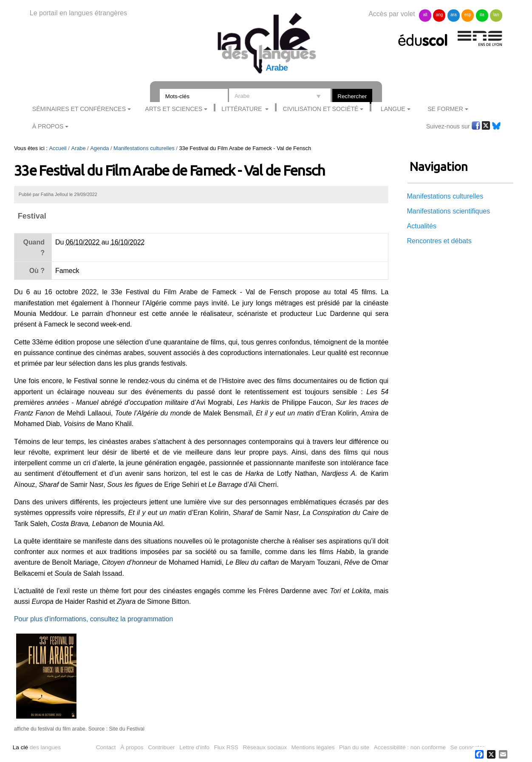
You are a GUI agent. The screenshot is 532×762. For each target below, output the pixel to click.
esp (467, 14)
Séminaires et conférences (79, 108)
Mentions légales (313, 747)
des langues (37, 747)
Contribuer (161, 747)
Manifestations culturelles (144, 148)
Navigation (439, 166)
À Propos (48, 126)
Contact (106, 747)
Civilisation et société (321, 108)
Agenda (99, 148)
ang (439, 14)
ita (482, 14)
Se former (445, 108)
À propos (131, 747)
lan (496, 14)
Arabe (78, 148)
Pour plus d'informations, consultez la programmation (93, 619)
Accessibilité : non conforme (410, 747)
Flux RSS (226, 747)
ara (453, 14)
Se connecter (467, 747)
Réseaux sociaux (265, 747)
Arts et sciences (173, 108)
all (425, 14)
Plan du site (354, 747)
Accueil (57, 148)
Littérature (242, 108)
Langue (393, 108)
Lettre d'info (194, 747)
